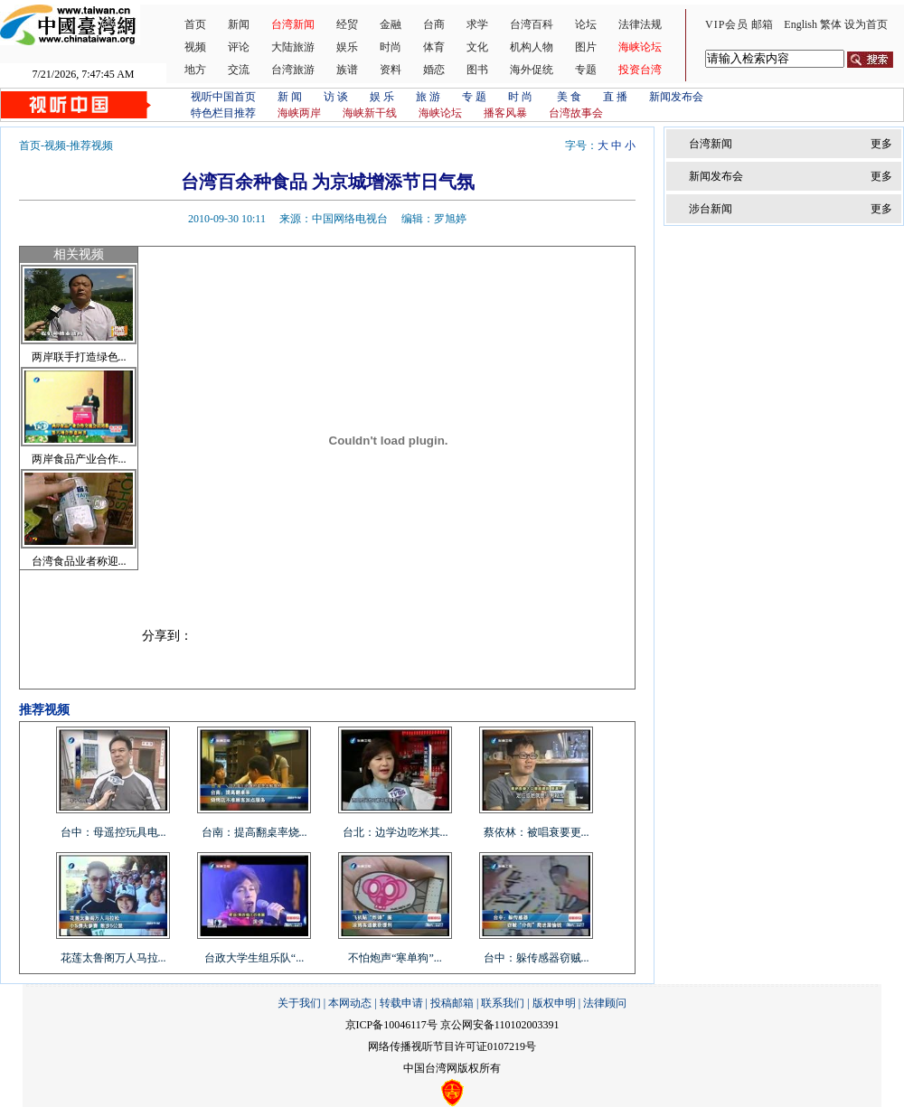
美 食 (569, 96)
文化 (477, 47)
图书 (477, 69)
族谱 (347, 69)
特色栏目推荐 (223, 113)
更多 (881, 143)
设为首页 (866, 24)
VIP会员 (727, 24)
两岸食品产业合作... (79, 459)
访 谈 (336, 96)
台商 (434, 24)
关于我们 (299, 1003)
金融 (390, 24)
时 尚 (521, 96)
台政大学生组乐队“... (254, 958)
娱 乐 (382, 96)
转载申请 (401, 1003)
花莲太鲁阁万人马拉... (113, 958)
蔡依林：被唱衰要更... (536, 832)
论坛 (586, 24)
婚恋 (434, 69)
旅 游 (428, 96)
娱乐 (347, 47)
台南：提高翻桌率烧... (254, 832)
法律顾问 (604, 1003)
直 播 (615, 96)
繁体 (831, 24)
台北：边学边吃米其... (395, 832)
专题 (586, 69)
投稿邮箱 (452, 1003)
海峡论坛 (640, 47)
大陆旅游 (293, 47)
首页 (195, 24)
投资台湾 (640, 69)
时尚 (390, 47)
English (800, 24)
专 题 (474, 96)
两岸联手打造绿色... (79, 357)
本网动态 (350, 1003)
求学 (477, 24)
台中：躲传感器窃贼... (536, 958)
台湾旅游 (293, 69)
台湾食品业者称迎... (79, 561)
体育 (434, 47)
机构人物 (531, 47)
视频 (195, 47)
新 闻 (290, 96)
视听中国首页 (223, 96)
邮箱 (762, 24)
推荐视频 (91, 145)
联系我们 (502, 1003)
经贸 (347, 24)
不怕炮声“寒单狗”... (395, 958)
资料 (390, 69)
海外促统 (531, 69)
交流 (239, 69)
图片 (586, 47)
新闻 (239, 24)
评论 (239, 47)
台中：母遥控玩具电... (113, 832)
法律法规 (640, 24)
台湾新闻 (293, 24)
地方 (195, 69)
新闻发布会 (676, 96)
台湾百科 (531, 24)
